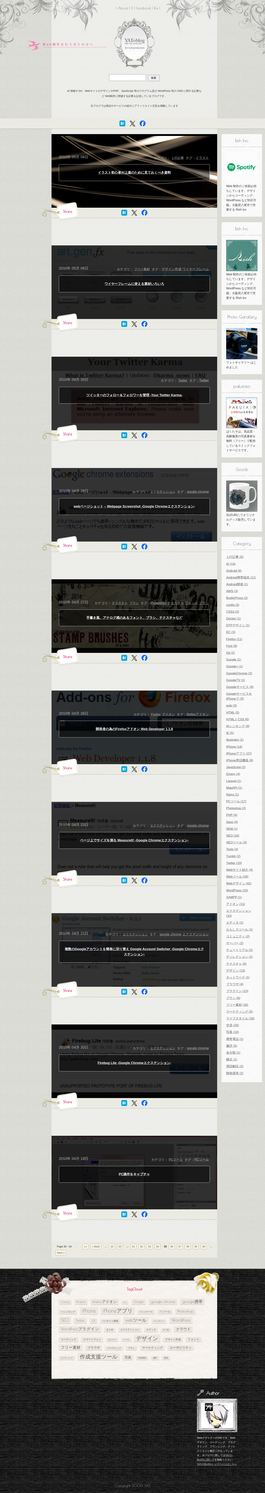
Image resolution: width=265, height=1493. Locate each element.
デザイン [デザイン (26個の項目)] (147, 1338)
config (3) (232, 605)
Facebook (143, 8)
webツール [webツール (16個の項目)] (135, 1320)
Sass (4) (232, 822)
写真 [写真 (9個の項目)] (128, 1357)
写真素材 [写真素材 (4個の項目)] (142, 1358)
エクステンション (162, 492)
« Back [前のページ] (96, 1246)
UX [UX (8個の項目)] (93, 1320)
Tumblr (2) (233, 856)
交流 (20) (232, 1025)
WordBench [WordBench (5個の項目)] (158, 1321)
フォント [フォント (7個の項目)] (193, 1339)
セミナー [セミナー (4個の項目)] (112, 1339)
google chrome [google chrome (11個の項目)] (163, 1301)
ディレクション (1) (239, 957)
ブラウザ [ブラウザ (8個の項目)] (93, 1347)
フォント (191, 603)
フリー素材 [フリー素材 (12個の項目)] (70, 1347)
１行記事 (177, 158)
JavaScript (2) (235, 767)
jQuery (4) (233, 774)
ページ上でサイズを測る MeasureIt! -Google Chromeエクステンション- (134, 840)
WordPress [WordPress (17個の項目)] (180, 1320)
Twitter (182, 380)
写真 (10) (232, 1032)
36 (171, 1246)
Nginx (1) (232, 794)
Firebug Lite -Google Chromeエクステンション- (134, 1063)
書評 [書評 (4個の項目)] (155, 1358)
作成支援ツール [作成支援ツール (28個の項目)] (99, 1356)
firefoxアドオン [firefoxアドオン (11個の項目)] (105, 1301)
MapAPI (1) (234, 788)
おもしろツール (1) (239, 929)
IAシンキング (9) (238, 726)
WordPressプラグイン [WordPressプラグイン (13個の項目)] (80, 1329)
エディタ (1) (234, 922)
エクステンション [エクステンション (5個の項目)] (129, 1329)
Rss (156, 8)
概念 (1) (231, 1059)
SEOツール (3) (236, 842)
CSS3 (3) (232, 611)
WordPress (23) (237, 890)
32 (141, 1246)
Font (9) (231, 646)
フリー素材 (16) (237, 1005)
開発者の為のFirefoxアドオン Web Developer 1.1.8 (134, 729)
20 (120, 1246)
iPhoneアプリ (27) (239, 753)
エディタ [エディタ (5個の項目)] (151, 1329)
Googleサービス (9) (239, 687)
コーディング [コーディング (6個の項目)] (68, 1339)
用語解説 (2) (234, 1066)
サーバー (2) (234, 943)
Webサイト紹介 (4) (239, 870)
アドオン (168, 714)
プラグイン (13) (237, 991)
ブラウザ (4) (234, 984)
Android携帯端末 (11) (241, 577)
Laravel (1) (233, 781)
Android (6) (234, 570)
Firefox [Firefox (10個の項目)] (81, 1302)
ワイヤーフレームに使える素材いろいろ (134, 284)
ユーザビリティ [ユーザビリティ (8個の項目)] (181, 1347)
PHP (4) (231, 815)
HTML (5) (232, 712)
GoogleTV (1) (235, 680)
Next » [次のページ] (60, 1252)
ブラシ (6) (233, 998)
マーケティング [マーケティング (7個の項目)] (152, 1347)
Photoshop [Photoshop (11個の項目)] (185, 1311)
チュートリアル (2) (239, 950)
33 (149, 1246)
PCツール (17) (236, 801)
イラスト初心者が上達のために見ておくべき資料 (134, 172)
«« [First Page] (85, 1246)
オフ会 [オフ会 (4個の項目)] (166, 1330)
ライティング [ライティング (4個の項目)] (67, 1358)
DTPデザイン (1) (238, 625)
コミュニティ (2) (238, 936)
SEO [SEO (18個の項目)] (65, 1320)
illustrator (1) (234, 740)
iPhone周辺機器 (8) (239, 760)
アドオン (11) (235, 904)
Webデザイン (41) (239, 883)
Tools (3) (232, 849)
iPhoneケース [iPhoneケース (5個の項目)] (146, 1311)
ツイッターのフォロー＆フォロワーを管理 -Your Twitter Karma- (134, 395)
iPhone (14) (234, 747)
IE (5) (230, 733)
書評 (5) (231, 1046)
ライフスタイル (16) (240, 1018)
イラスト (202, 158)
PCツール (176, 1159)
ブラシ (134, 603)
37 (179, 1246)
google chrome (198, 492)
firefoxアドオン (198, 714)
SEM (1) (232, 829)
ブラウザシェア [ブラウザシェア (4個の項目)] (114, 1348)
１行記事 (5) (234, 557)
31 (133, 1246)
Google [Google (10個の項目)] (138, 1302)
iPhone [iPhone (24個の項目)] (89, 1311)
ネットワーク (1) (238, 977)
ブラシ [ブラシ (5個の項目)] (131, 1348)
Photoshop (158, 603)
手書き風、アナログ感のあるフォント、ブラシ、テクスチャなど (134, 618)
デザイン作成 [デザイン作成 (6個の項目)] (173, 1339)
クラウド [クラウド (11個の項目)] (183, 1329)
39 (195, 1246)
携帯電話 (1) (234, 1039)
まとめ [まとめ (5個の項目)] (109, 1329)
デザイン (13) (235, 970)
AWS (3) (232, 591)
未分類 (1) (233, 1052)
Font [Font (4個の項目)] (124, 1302)
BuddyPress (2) (237, 598)
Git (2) (230, 653)
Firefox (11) (234, 639)
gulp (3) (231, 705)
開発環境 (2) (234, 1073)
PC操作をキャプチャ (134, 1174)
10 (111, 1246)
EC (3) (230, 632)
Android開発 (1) (237, 584)
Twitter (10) (234, 863)
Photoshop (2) (236, 808)
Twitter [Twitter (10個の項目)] (80, 1320)
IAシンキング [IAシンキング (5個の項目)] (68, 1311)
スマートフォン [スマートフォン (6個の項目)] (92, 1339)
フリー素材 (142, 269)
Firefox (155, 714)
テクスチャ (120, 603)
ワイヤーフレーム (195, 269)
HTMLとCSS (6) (237, 719)
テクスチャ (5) (236, 964)
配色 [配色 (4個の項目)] (166, 1358)
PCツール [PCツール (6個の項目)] (165, 1311)
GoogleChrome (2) (239, 673)
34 (157, 1246)
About (123, 8)
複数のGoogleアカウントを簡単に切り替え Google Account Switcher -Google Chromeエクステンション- (134, 951)
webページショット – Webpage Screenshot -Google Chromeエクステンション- (134, 506)
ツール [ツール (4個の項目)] (126, 1339)
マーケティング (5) (239, 1011)
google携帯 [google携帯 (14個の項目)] (192, 1301)
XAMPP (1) (234, 897)
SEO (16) (232, 835)
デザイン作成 (171, 269)
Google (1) (233, 659)
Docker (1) (233, 618)
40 (203, 1246)
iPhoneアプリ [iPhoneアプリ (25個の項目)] (118, 1311)
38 (187, 1246)
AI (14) (231, 564)
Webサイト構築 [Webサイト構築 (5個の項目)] (110, 1321)
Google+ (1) (234, 666)
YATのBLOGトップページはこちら (217, 1464)
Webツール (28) (237, 876)
